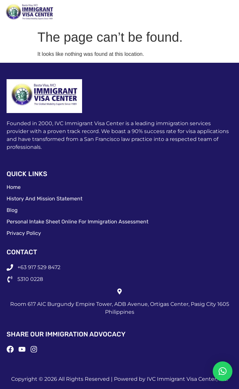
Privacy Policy (24, 233)
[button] (222, 371)
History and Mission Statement (44, 198)
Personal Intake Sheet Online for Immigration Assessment (77, 221)
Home (14, 187)
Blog (12, 210)
